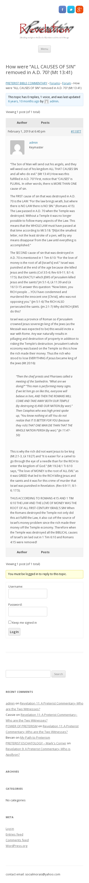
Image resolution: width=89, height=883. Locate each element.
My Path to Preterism (35, 737)
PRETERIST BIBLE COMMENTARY (26, 83)
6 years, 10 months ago (23, 101)
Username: (15, 587)
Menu (44, 49)
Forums (55, 83)
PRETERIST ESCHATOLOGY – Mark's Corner (36, 743)
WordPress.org (16, 846)
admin (10, 703)
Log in (10, 828)
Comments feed (17, 840)
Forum (66, 83)
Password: (15, 605)
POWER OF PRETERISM (21, 726)
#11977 (76, 131)
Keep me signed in (24, 623)
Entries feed (14, 834)
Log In (14, 632)
